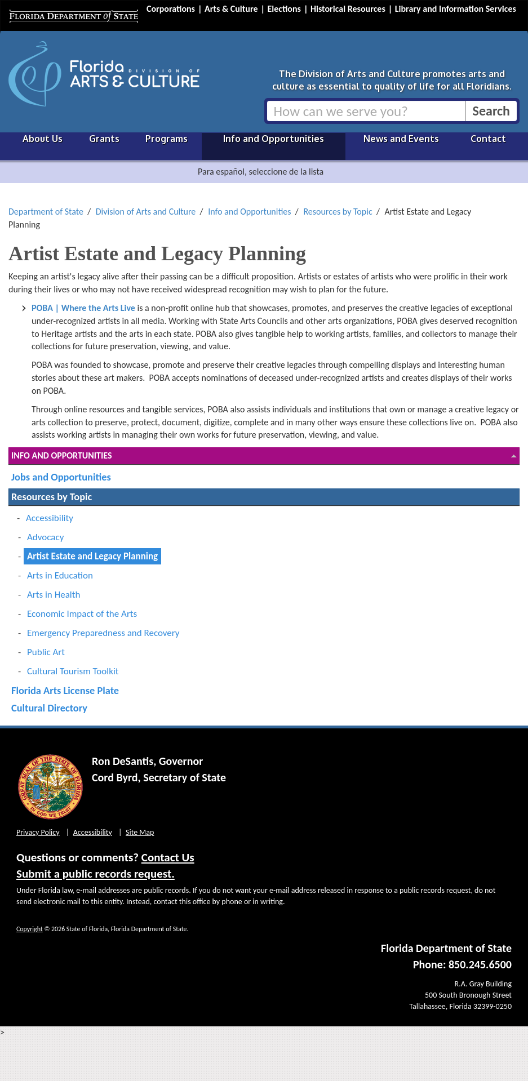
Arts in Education (60, 575)
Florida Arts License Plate (65, 690)
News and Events (401, 138)
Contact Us (167, 857)
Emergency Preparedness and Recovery (103, 633)
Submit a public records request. (95, 873)
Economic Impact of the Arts (82, 614)
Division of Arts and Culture (146, 211)
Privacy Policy (38, 832)
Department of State (45, 211)
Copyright (29, 929)
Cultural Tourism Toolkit (73, 671)
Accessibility (49, 518)
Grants (104, 138)
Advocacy (45, 537)
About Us (43, 138)
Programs (166, 138)
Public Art (46, 652)
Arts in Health (53, 594)
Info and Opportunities (273, 138)
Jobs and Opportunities (61, 476)
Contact (488, 138)
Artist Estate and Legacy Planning (92, 556)
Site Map (140, 832)
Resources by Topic (337, 211)
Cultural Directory (49, 707)
